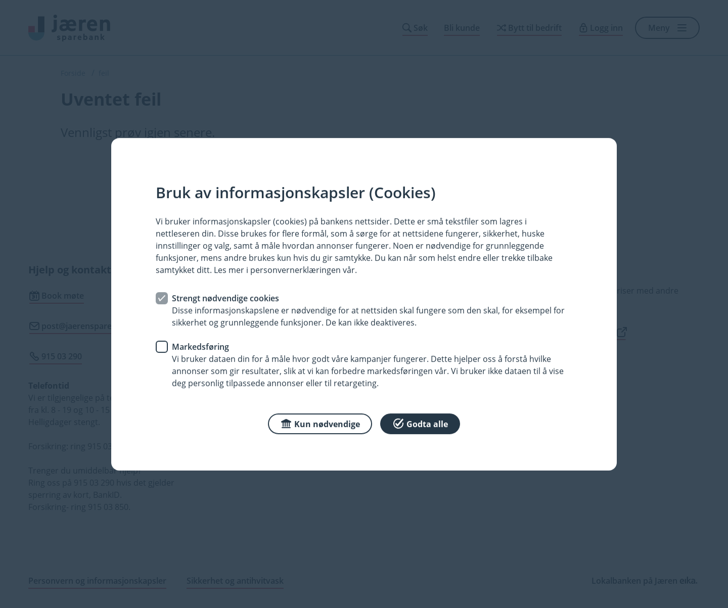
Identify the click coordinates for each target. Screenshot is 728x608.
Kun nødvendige (320, 422)
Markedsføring (200, 346)
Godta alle (420, 422)
